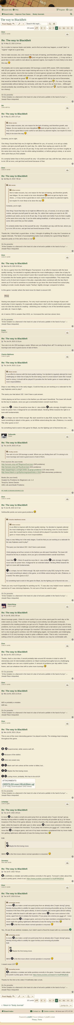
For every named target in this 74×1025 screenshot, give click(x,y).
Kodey (3, 330)
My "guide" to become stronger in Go (12, 490)
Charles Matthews (7, 354)
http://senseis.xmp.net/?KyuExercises (15, 467)
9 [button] (59, 28)
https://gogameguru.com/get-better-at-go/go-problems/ (21, 470)
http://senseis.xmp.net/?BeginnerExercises (17, 464)
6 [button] (49, 28)
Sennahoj (4, 860)
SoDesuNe (12, 434)
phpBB (29, 1017)
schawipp (4, 802)
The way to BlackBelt (13, 19)
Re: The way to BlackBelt (16, 40)
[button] (36, 28)
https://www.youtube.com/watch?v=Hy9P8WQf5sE (45, 878)
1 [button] (44, 28)
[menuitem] (15, 10)
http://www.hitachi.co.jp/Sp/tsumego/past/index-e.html (21, 472)
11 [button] (68, 28)
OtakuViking (12, 604)
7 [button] (53, 28)
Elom (3, 32)
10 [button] (64, 28)
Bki (2, 105)
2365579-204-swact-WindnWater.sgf (18, 784)
